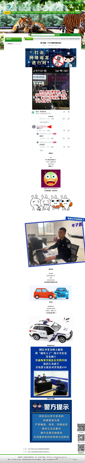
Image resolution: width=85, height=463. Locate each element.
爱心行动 (49, 12)
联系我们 (78, 12)
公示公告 (25, 12)
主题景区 (54, 12)
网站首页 (7, 12)
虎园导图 (66, 12)
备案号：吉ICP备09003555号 (49, 459)
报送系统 (75, 459)
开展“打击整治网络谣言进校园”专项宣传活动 (38, 452)
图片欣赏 (37, 12)
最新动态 (19, 12)
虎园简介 (13, 12)
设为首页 (73, 34)
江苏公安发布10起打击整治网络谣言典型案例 (38, 449)
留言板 (72, 12)
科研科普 (43, 12)
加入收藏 (78, 34)
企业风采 (60, 12)
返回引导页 (77, 2)
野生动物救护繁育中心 (68, 2)
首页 (67, 38)
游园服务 (31, 12)
